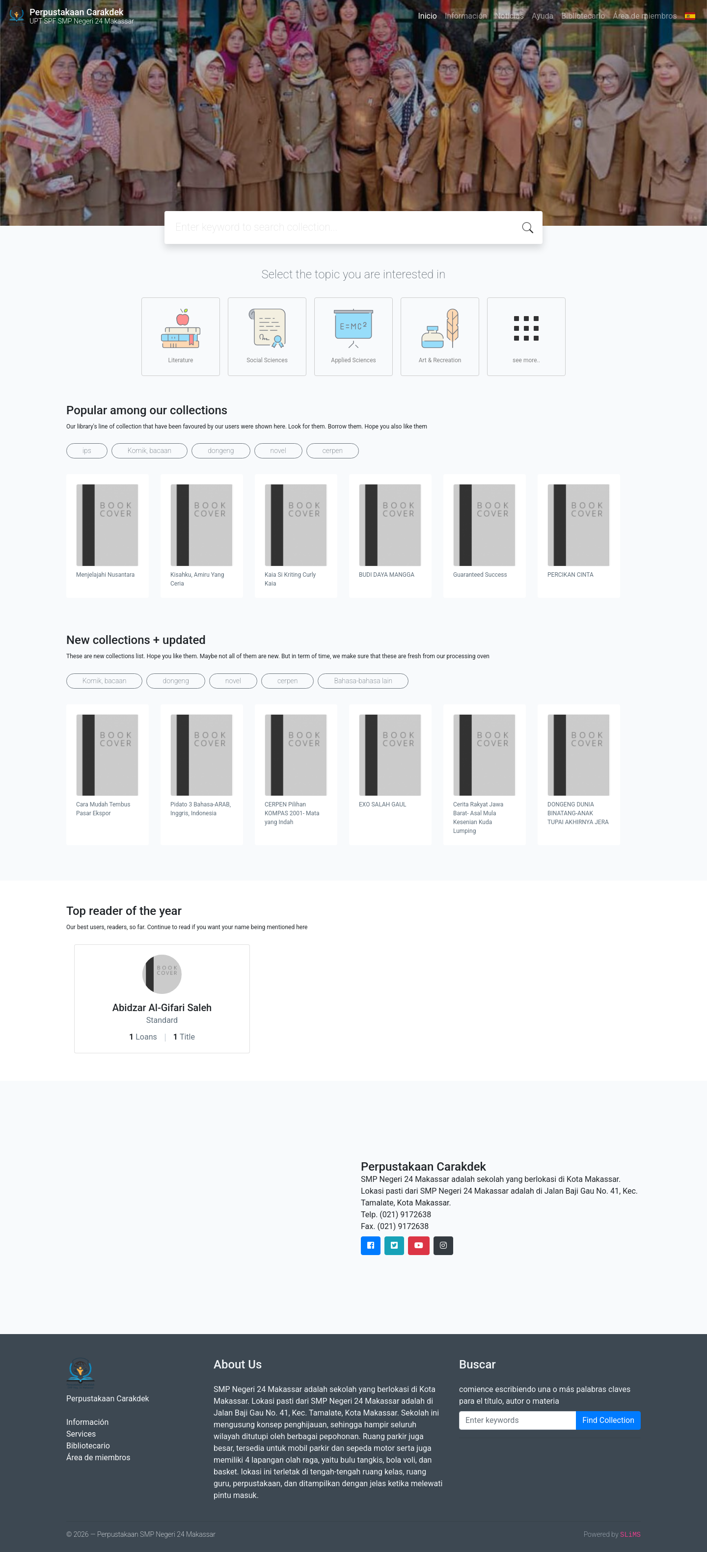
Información (466, 16)
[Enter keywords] (517, 1420)
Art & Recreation (440, 336)
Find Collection (608, 1420)
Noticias (509, 16)
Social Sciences (267, 336)
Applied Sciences (353, 336)
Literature (180, 336)
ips (86, 451)
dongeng (221, 451)
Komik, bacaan (149, 451)
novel (278, 451)
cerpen (333, 451)
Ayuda (542, 16)
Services (81, 1434)
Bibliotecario (583, 16)
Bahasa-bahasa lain (363, 681)
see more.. (526, 336)
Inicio (427, 16)
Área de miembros (645, 16)
